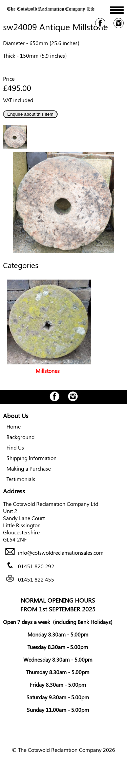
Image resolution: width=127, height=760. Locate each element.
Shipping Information (31, 457)
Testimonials (20, 478)
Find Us (15, 447)
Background (20, 436)
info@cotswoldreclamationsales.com (61, 552)
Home (13, 426)
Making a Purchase (28, 468)
